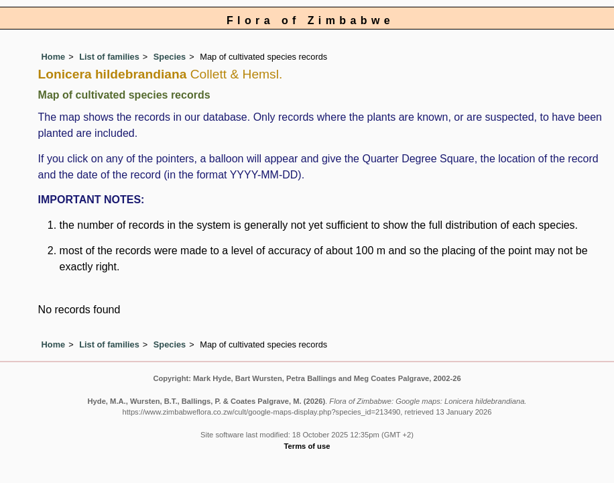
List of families (109, 57)
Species (170, 57)
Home (54, 57)
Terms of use (307, 446)
